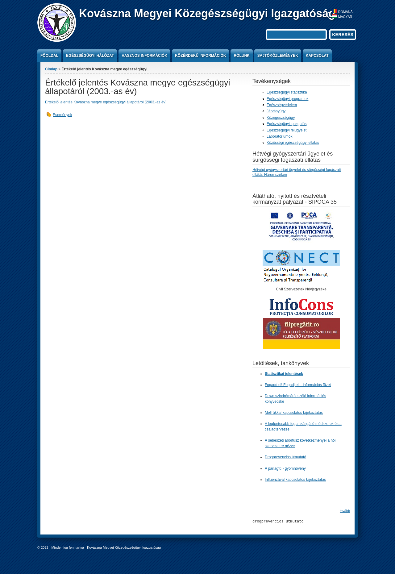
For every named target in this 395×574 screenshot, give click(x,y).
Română (342, 12)
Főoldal (49, 55)
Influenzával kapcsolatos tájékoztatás (295, 479)
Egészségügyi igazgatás (286, 124)
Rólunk (241, 55)
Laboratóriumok (279, 136)
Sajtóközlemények (277, 55)
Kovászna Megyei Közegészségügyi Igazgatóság (207, 13)
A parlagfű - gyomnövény (285, 468)
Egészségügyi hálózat (90, 55)
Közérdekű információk (200, 55)
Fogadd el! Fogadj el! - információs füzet (298, 385)
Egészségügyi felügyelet (286, 130)
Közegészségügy (281, 117)
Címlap (51, 69)
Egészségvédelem (282, 105)
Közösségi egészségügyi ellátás (293, 142)
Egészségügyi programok (287, 99)
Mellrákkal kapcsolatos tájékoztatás (294, 412)
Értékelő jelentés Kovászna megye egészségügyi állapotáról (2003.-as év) (106, 102)
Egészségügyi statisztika (287, 92)
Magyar (342, 17)
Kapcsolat (317, 55)
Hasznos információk (144, 55)
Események (62, 115)
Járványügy (276, 111)
